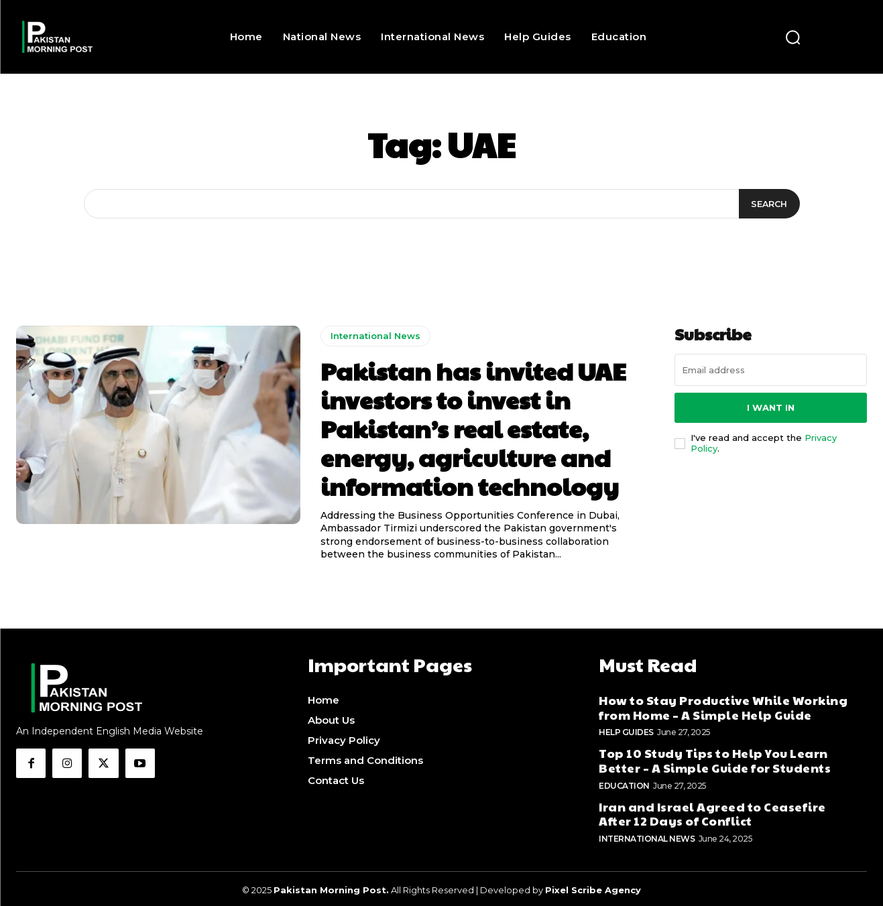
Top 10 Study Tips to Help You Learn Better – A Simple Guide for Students (715, 757)
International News (375, 335)
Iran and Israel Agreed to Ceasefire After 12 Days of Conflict (712, 810)
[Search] (767, 203)
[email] (770, 370)
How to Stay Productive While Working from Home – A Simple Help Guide (723, 704)
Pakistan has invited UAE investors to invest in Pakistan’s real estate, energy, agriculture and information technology (473, 428)
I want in (770, 407)
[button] (792, 37)
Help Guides (626, 729)
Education (624, 782)
